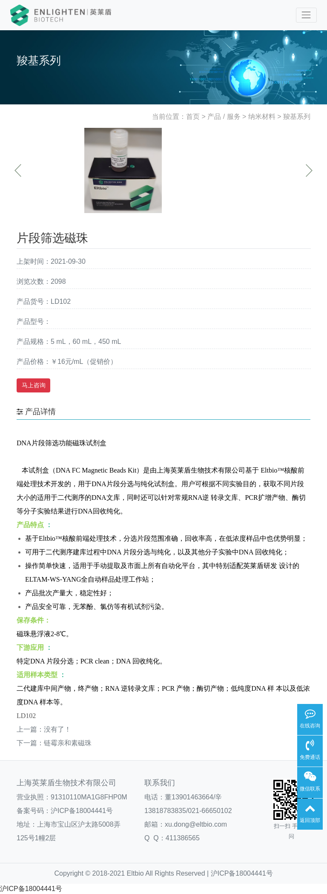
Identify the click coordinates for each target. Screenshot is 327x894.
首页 (193, 116)
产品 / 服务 (223, 116)
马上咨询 (34, 385)
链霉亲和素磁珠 (68, 743)
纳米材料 (261, 116)
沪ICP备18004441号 (82, 810)
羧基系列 (296, 116)
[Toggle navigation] (306, 15)
